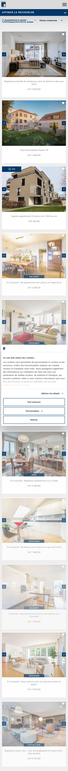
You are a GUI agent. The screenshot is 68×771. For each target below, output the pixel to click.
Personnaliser (34, 411)
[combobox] (48, 20)
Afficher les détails (50, 393)
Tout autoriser (34, 402)
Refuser (34, 420)
